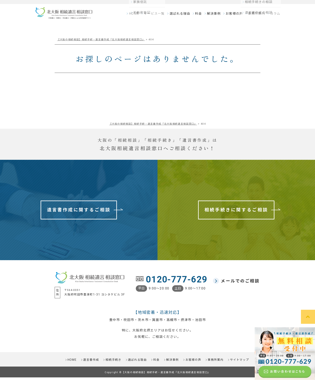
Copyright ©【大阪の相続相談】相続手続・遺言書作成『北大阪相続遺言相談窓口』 (157, 375)
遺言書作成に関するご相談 (79, 212)
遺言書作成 (91, 362)
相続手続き (113, 362)
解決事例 (215, 15)
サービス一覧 (157, 15)
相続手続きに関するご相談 (236, 212)
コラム (274, 15)
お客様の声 (235, 15)
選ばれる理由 (181, 15)
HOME (138, 15)
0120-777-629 (176, 282)
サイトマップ (240, 362)
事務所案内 (256, 15)
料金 (200, 15)
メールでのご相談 (240, 283)
